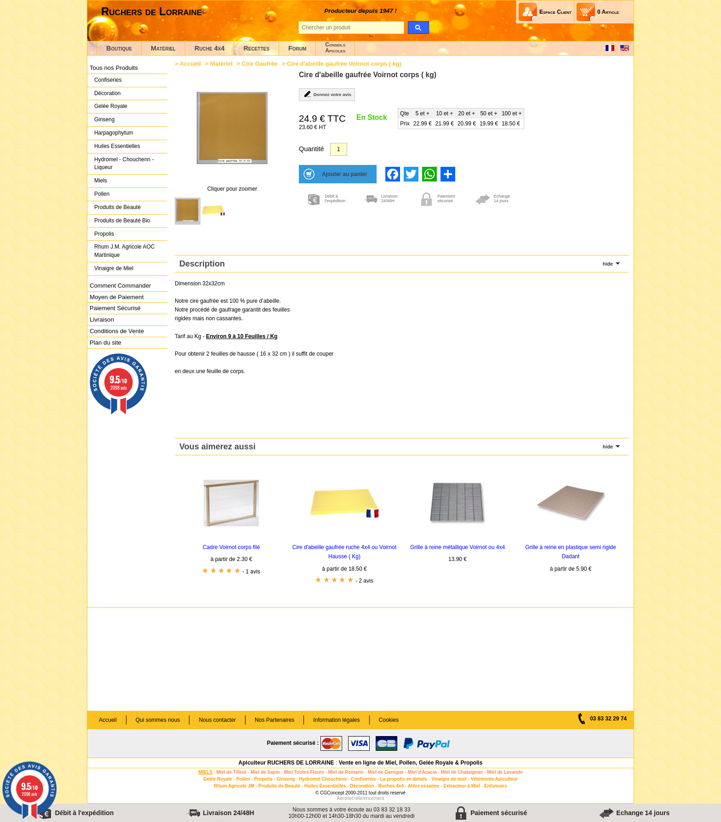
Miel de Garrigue (386, 772)
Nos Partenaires (274, 720)
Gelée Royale (110, 106)
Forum (297, 48)
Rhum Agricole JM (234, 785)
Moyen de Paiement (116, 297)
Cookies (389, 720)
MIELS (205, 772)
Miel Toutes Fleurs (304, 772)
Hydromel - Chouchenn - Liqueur (124, 163)
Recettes (256, 48)
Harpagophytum (113, 133)
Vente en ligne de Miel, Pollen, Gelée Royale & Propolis (411, 763)
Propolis (104, 234)
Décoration (107, 93)
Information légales (336, 720)
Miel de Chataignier (462, 772)
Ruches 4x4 (391, 785)
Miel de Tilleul (231, 772)
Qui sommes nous (158, 720)
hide (608, 263)
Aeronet (345, 798)
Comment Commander (120, 285)
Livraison (102, 319)
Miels (100, 180)
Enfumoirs (495, 785)
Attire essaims (423, 785)
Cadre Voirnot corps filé (231, 547)
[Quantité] (338, 149)
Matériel (163, 48)
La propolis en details (404, 779)
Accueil (190, 63)
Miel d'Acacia (422, 772)
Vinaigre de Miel (113, 268)
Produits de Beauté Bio (122, 220)
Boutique (119, 48)
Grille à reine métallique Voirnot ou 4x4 (457, 547)
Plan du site (105, 342)
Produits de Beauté (117, 207)
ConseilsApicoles (335, 47)
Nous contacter (217, 720)
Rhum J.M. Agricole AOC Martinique (124, 251)
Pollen (101, 194)
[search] (418, 27)
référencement (369, 798)
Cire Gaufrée (260, 63)
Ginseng (104, 119)
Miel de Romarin (345, 772)
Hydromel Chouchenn (323, 779)
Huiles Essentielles (117, 146)
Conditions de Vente (117, 331)
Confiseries (107, 80)
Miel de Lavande (504, 772)
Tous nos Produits (114, 67)
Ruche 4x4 (209, 48)
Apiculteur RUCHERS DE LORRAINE (286, 763)
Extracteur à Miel (461, 785)
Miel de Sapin (265, 772)
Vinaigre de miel (449, 779)
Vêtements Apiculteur (494, 779)
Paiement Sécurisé (115, 308)
